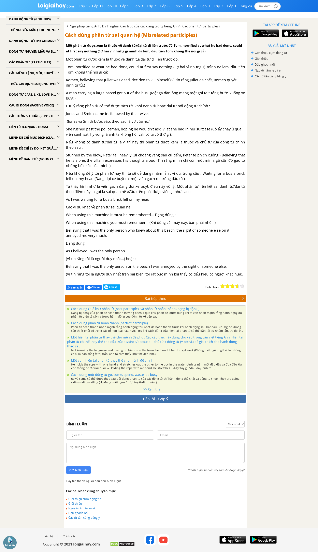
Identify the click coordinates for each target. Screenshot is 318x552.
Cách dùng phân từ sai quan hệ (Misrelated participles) (131, 34)
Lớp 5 (178, 6)
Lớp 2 (218, 6)
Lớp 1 (232, 6)
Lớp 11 (98, 6)
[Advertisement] (281, 144)
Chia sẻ (93, 287)
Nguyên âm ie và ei (81, 508)
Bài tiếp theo (194, 298)
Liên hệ (48, 536)
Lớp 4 (192, 6)
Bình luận (75, 287)
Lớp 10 (111, 6)
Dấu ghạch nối (78, 513)
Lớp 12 (84, 6)
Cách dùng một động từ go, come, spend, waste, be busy (113, 374)
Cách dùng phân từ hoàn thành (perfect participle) (109, 323)
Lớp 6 (165, 6)
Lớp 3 (205, 6)
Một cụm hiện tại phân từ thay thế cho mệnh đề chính (111, 360)
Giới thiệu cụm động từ (84, 499)
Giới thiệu (75, 503)
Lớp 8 (138, 6)
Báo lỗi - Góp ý (155, 398)
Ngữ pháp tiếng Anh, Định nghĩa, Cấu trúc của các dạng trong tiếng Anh (124, 26)
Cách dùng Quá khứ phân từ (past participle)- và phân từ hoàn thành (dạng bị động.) (134, 309)
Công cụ (245, 6)
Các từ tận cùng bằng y (84, 517)
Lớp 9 (125, 6)
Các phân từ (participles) (201, 26)
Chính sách (70, 536)
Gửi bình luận (78, 470)
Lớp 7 (151, 6)
